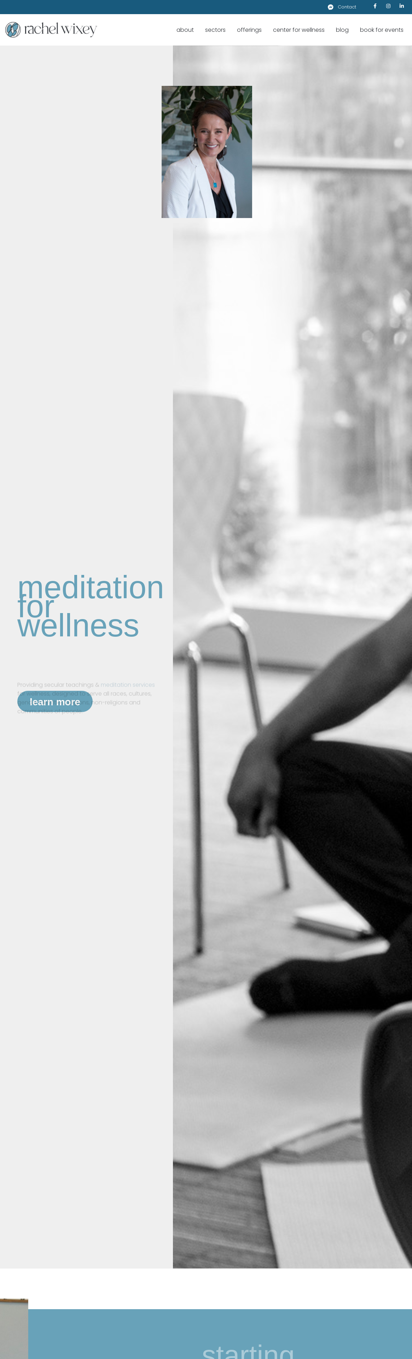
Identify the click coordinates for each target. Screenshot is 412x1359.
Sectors (215, 30)
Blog (342, 30)
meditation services (128, 691)
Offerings (249, 30)
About (185, 30)
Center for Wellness (299, 30)
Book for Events (382, 30)
